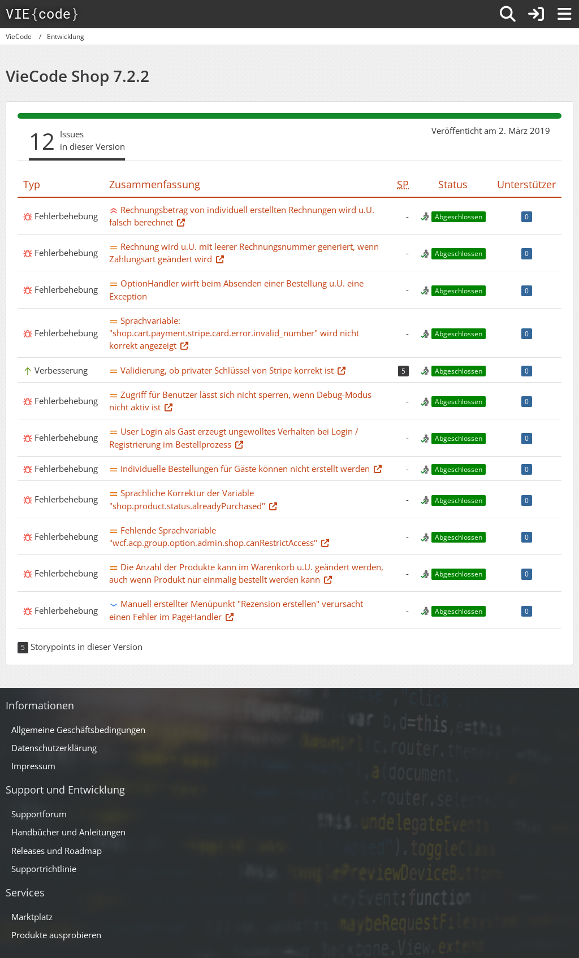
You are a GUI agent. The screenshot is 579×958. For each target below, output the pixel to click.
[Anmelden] (536, 14)
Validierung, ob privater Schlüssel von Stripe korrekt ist (227, 370)
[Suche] (507, 14)
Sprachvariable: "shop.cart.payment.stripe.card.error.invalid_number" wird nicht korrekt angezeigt (234, 333)
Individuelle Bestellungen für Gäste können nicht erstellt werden (245, 468)
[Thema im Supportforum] (181, 222)
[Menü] (564, 14)
